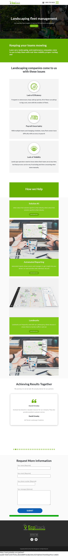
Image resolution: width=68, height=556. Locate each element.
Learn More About (34, 331)
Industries (32, 534)
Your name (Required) (34, 467)
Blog (37, 534)
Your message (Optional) (33, 496)
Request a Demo (34, 25)
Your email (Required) (34, 474)
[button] (14, 449)
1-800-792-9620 (48, 2)
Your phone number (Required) (26, 482)
